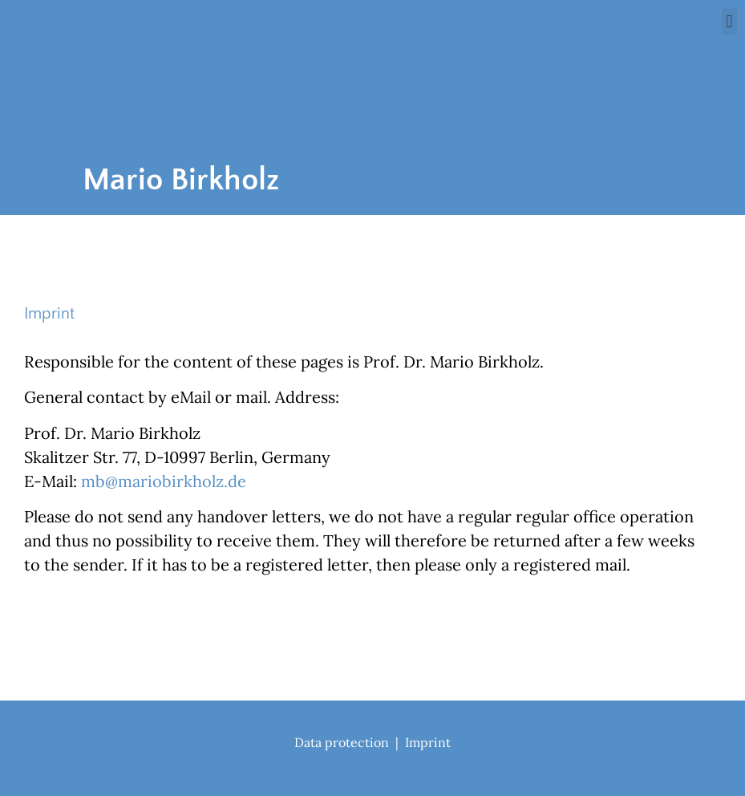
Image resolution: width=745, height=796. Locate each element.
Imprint (428, 742)
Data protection (341, 742)
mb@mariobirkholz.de (163, 481)
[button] (729, 21)
